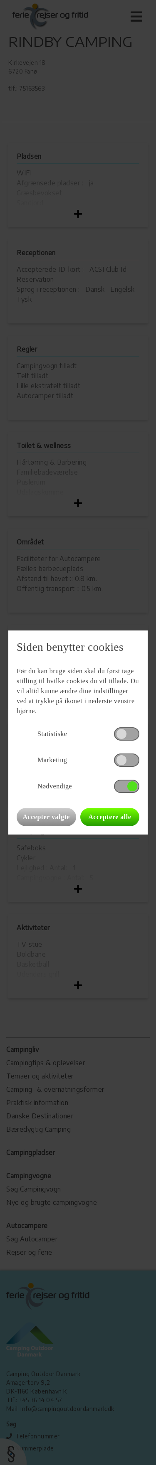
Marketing (52, 759)
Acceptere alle (109, 816)
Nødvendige (54, 786)
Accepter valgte (46, 816)
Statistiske (52, 733)
